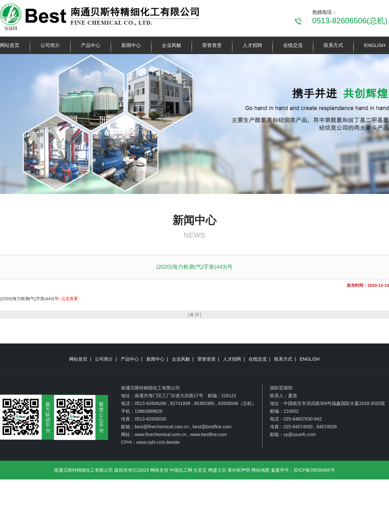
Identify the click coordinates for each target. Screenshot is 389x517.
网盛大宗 (217, 470)
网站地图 (260, 470)
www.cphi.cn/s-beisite (158, 442)
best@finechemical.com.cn (162, 426)
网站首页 (9, 45)
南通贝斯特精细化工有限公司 (83, 470)
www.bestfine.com (208, 434)
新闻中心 (131, 45)
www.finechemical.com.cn (160, 434)
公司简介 (50, 45)
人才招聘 (252, 45)
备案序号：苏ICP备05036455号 (303, 470)
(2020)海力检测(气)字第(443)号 (39, 298)
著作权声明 (239, 470)
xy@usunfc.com (299, 434)
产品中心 (90, 45)
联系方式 (333, 45)
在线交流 (293, 45)
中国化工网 (181, 470)
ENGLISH (374, 45)
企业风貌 (171, 45)
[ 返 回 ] (194, 314)
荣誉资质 (212, 45)
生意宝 (200, 470)
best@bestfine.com (212, 426)
